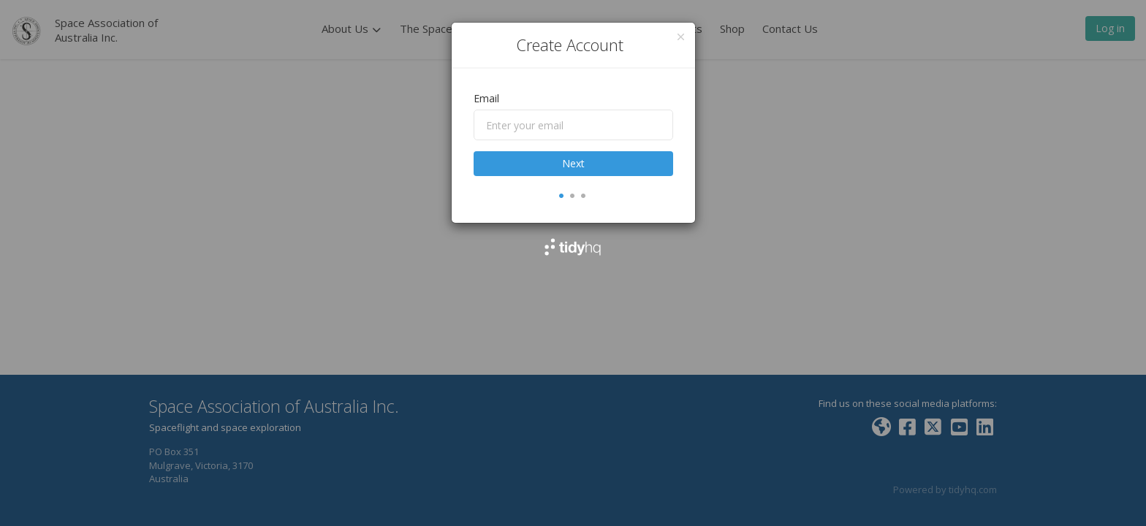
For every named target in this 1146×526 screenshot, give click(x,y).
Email (486, 98)
